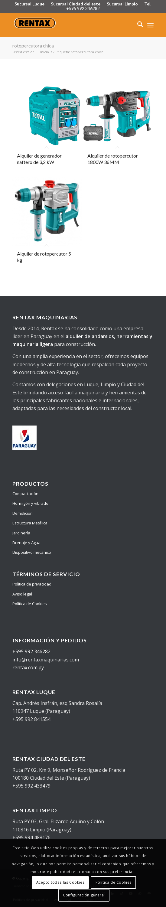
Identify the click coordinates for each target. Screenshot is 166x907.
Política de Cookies (29, 603)
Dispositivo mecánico (31, 552)
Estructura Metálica (29, 523)
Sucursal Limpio (122, 3)
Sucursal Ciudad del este (75, 3)
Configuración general (84, 895)
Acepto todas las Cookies (60, 882)
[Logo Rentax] (68, 25)
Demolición (22, 513)
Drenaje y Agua (26, 542)
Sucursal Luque (29, 3)
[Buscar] (137, 25)
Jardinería (21, 533)
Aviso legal (22, 594)
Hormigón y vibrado (30, 503)
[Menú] (150, 25)
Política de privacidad (31, 584)
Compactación (25, 493)
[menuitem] (137, 25)
